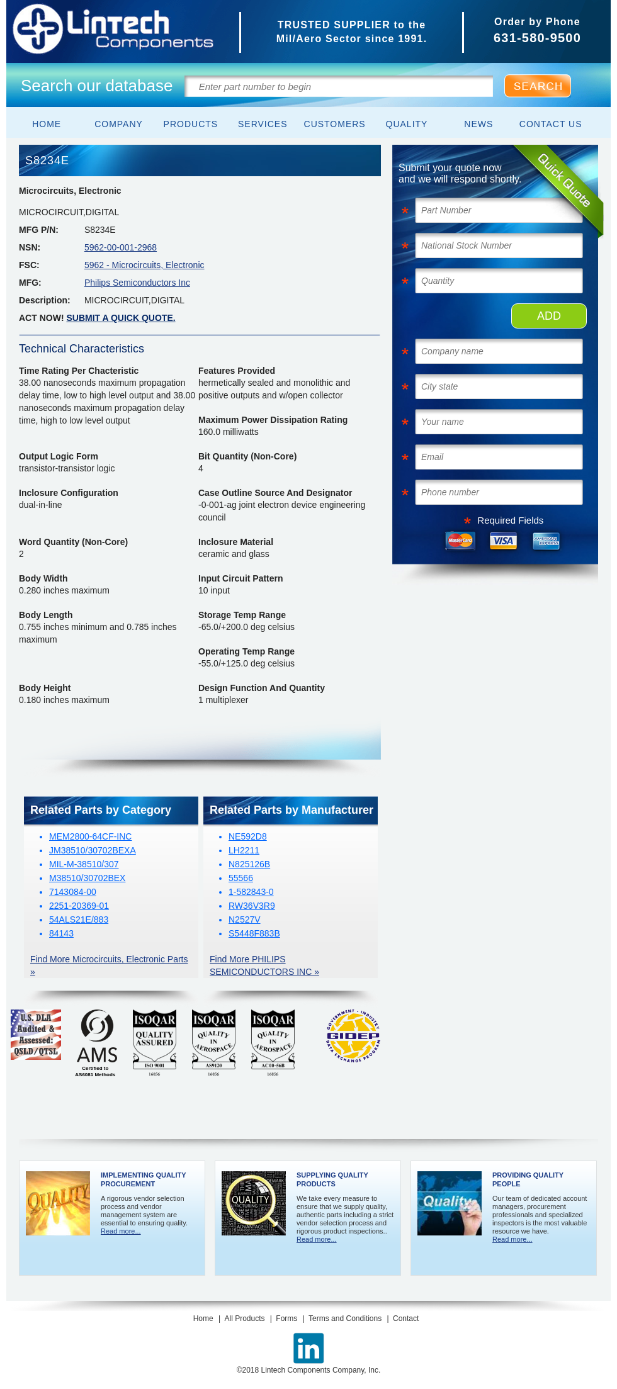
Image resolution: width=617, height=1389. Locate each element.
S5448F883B (254, 933)
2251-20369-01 (79, 906)
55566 (241, 878)
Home (46, 124)
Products (191, 124)
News (478, 124)
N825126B (249, 864)
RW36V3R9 (252, 906)
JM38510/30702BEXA (92, 850)
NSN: (29, 247)
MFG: (30, 283)
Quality (407, 124)
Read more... (121, 1231)
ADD (549, 316)
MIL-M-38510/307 (84, 864)
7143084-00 (72, 892)
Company (118, 124)
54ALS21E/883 (78, 919)
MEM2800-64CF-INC (90, 836)
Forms (286, 1318)
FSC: (29, 265)
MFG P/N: (39, 230)
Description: (45, 300)
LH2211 (244, 850)
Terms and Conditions (345, 1318)
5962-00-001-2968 (120, 247)
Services (263, 124)
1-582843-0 (251, 892)
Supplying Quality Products (332, 1179)
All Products (244, 1318)
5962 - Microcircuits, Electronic (144, 265)
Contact (406, 1318)
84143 (61, 933)
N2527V (245, 919)
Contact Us (550, 124)
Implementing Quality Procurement (143, 1179)
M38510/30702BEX (87, 878)
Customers (335, 124)
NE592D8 (248, 836)
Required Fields (510, 520)
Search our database (97, 85)
